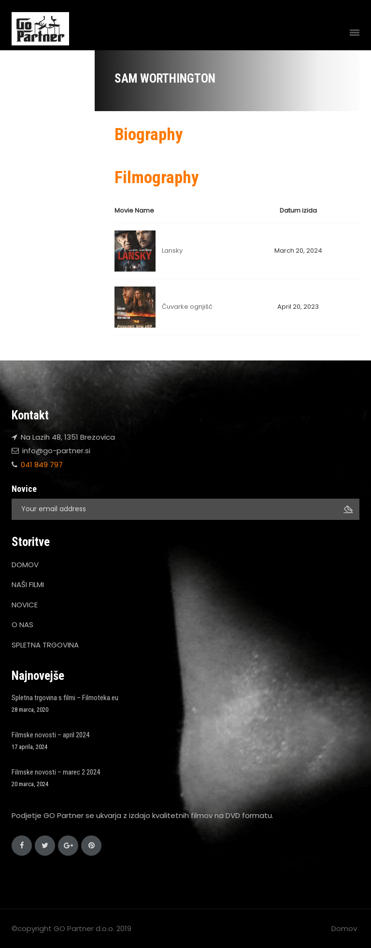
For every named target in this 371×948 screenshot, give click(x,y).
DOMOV (25, 565)
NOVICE (25, 605)
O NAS (22, 624)
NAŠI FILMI (28, 584)
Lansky (172, 250)
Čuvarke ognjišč (187, 306)
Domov (344, 928)
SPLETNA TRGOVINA (45, 645)
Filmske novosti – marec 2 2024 (56, 772)
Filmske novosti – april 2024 (50, 735)
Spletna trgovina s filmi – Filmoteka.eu (65, 697)
